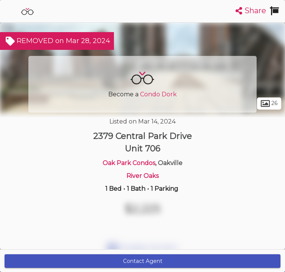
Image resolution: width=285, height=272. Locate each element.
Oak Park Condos (129, 163)
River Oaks (142, 175)
